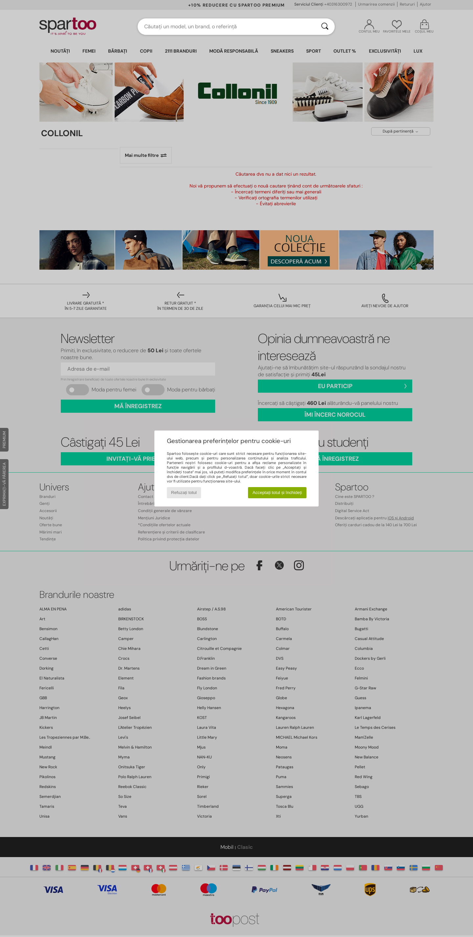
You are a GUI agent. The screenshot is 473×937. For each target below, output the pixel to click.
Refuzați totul (184, 492)
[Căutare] (324, 26)
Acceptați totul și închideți (277, 492)
